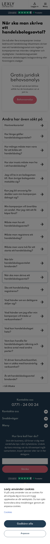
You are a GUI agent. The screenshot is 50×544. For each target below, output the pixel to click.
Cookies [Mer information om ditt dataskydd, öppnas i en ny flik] (8, 512)
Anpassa (25, 533)
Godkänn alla (25, 524)
